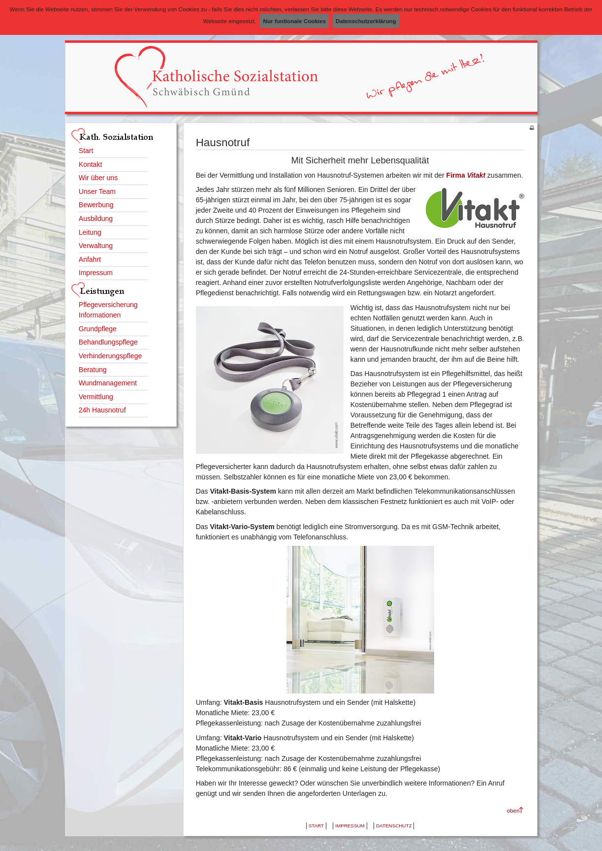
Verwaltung (96, 246)
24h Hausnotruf (102, 410)
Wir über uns (98, 178)
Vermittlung (96, 397)
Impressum (96, 273)
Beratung (93, 370)
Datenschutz (394, 825)
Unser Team (97, 191)
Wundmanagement (108, 383)
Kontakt (90, 164)
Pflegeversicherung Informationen (108, 310)
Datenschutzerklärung (366, 21)
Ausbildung (96, 218)
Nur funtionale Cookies (294, 21)
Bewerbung (96, 205)
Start (86, 151)
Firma (466, 175)
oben (513, 810)
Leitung (90, 232)
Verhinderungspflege (110, 356)
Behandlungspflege (108, 342)
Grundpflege (98, 329)
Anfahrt (90, 259)
